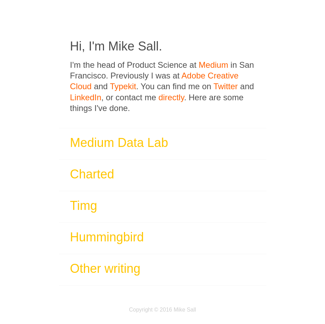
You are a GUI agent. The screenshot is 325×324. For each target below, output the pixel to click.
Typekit (123, 86)
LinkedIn (86, 97)
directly (171, 97)
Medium (213, 65)
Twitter (225, 86)
